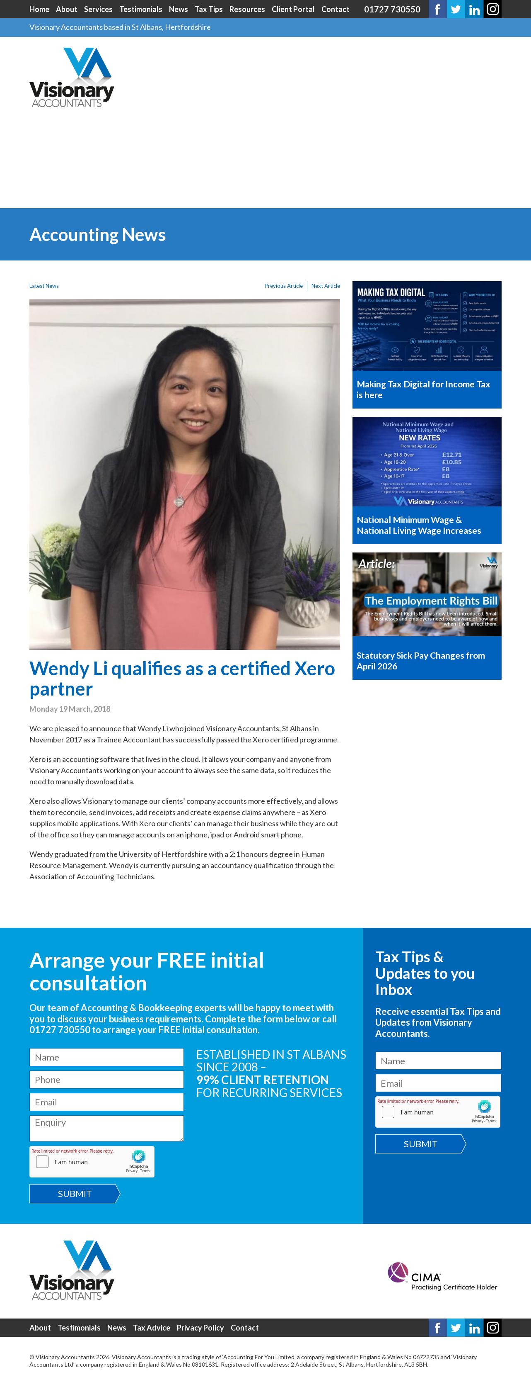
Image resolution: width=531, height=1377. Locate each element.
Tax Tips (209, 9)
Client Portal (293, 9)
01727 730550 (392, 9)
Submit (75, 1193)
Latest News (44, 285)
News (178, 9)
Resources (247, 9)
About (66, 9)
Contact (335, 9)
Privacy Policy (200, 1327)
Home (39, 9)
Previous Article (284, 285)
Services (98, 9)
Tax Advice (151, 1327)
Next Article (325, 285)
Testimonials (140, 9)
